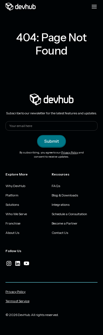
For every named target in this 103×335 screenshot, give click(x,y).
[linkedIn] (17, 263)
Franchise (12, 223)
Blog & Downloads (65, 195)
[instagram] (8, 263)
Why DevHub (15, 186)
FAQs (56, 186)
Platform (11, 195)
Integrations (60, 204)
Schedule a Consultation (69, 214)
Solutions (12, 204)
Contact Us (60, 233)
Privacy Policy (69, 152)
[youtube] (26, 263)
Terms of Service (17, 301)
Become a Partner (64, 223)
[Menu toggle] (94, 6)
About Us (12, 233)
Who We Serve (16, 214)
